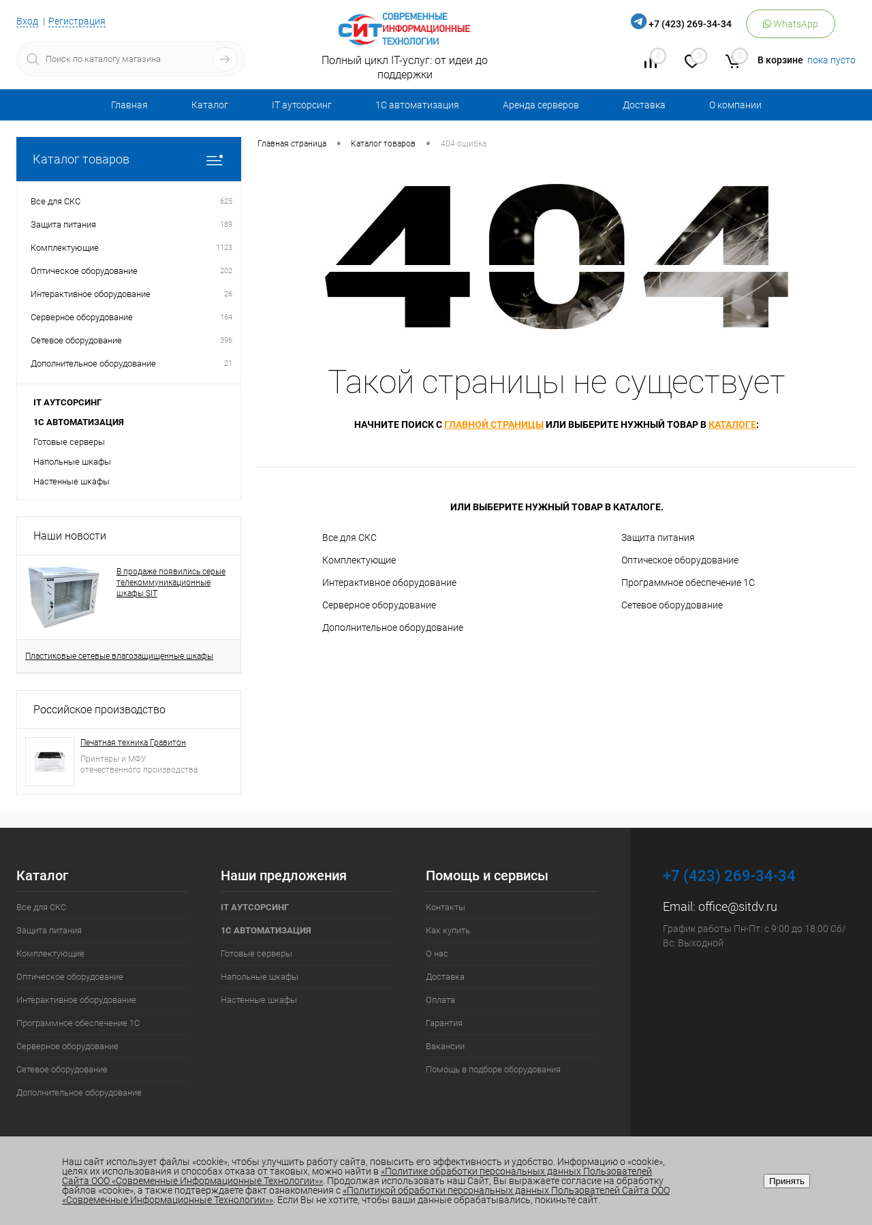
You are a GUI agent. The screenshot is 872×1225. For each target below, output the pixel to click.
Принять (787, 1181)
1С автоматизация (417, 104)
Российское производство (99, 709)
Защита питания (658, 537)
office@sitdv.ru (737, 906)
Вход (27, 21)
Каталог (209, 104)
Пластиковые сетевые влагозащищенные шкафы (119, 656)
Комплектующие (359, 560)
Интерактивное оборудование (389, 582)
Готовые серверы (69, 442)
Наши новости (69, 535)
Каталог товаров (129, 159)
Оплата (440, 1000)
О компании (735, 104)
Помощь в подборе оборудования (493, 1069)
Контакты (445, 907)
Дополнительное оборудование (392, 627)
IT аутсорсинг (302, 104)
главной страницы (494, 424)
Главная (129, 104)
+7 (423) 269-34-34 (690, 23)
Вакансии (445, 1046)
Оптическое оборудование (679, 560)
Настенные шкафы (71, 481)
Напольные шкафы (72, 461)
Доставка (644, 104)
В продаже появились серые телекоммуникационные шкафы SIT (170, 582)
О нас (437, 953)
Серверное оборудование (379, 605)
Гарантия (444, 1023)
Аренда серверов (541, 104)
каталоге (732, 424)
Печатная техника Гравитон (133, 742)
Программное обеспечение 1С (688, 582)
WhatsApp (790, 23)
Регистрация (77, 21)
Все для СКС (349, 537)
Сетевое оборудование (672, 605)
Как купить (448, 930)
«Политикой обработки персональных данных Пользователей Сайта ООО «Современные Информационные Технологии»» (366, 1195)
